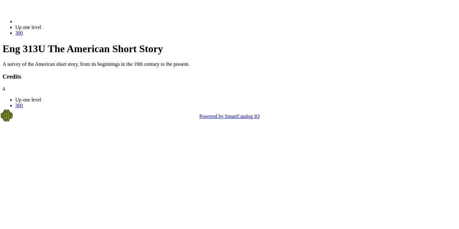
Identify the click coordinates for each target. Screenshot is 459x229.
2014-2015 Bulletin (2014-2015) (48, 21)
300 (19, 33)
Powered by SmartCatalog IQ (230, 116)
